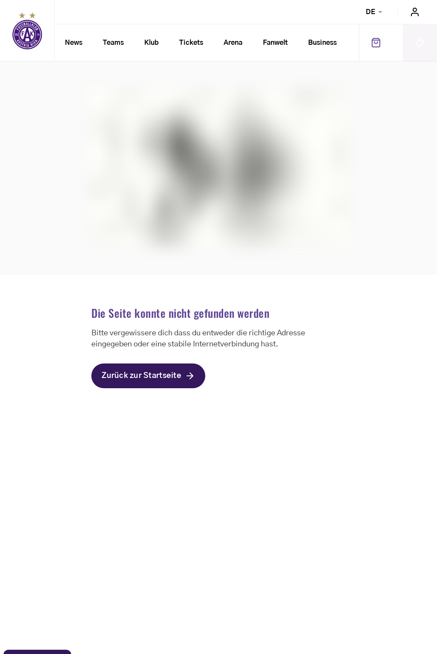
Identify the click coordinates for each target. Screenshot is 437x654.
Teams (113, 42)
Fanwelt (275, 42)
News (73, 42)
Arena (233, 42)
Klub (151, 42)
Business (322, 42)
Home (27, 30)
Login (415, 12)
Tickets (191, 42)
